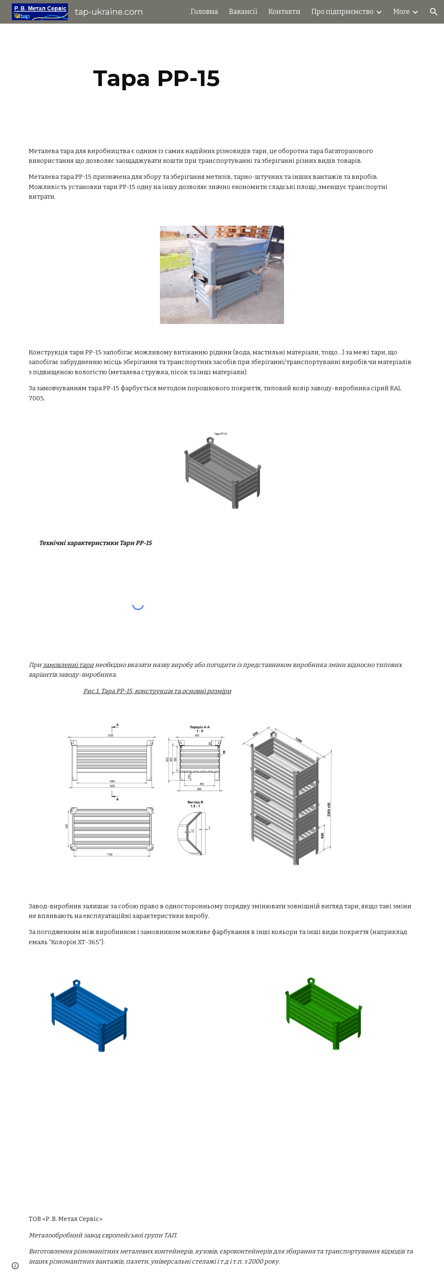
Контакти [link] (284, 12)
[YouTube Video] (188, 1135)
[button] (434, 12)
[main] (156, 78)
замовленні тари (68, 665)
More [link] (401, 12)
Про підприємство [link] (342, 12)
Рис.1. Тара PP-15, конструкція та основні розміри (157, 691)
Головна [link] (204, 12)
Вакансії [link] (243, 12)
